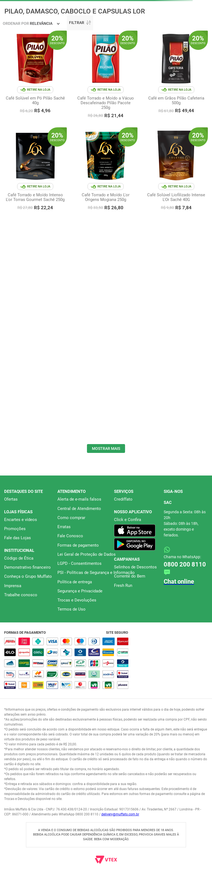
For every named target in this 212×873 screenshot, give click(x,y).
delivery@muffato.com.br (120, 814)
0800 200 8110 (185, 564)
